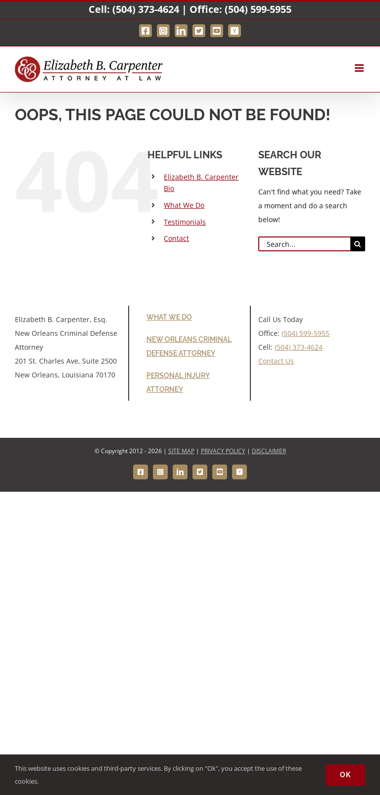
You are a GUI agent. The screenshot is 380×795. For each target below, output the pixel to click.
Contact (176, 238)
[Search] (357, 243)
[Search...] (304, 243)
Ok (345, 775)
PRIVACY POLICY (223, 451)
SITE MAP (181, 451)
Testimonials (185, 222)
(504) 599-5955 (258, 9)
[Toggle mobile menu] (360, 68)
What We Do (184, 205)
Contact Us (276, 361)
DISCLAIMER (269, 451)
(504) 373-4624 (145, 9)
